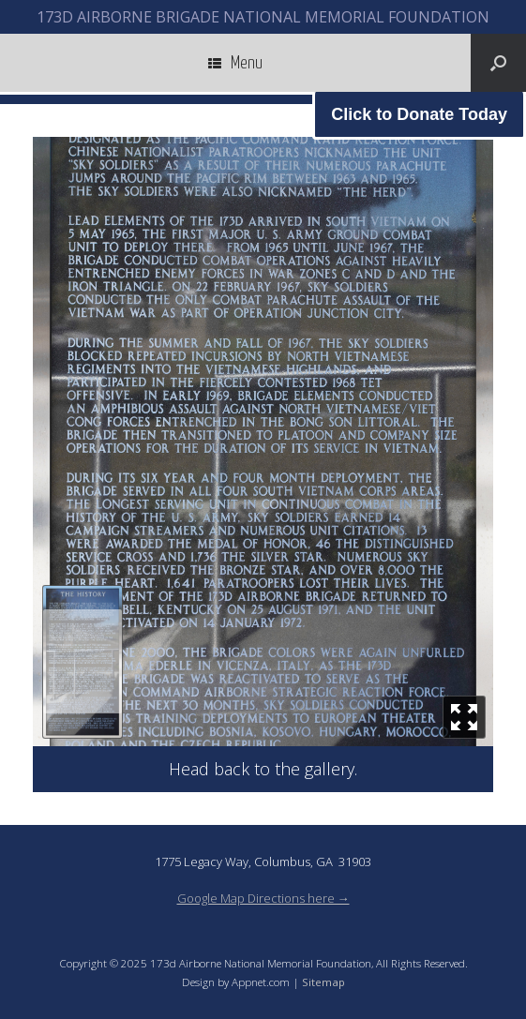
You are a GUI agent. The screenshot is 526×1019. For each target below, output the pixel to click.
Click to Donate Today (419, 114)
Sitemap (323, 982)
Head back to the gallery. (263, 768)
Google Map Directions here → (263, 898)
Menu (235, 62)
